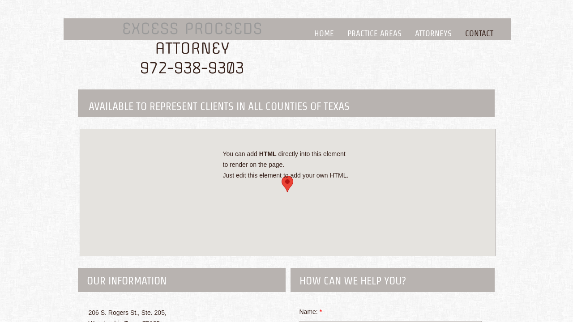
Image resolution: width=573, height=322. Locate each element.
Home (324, 33)
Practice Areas (374, 33)
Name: (310, 311)
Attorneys (433, 33)
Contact (479, 33)
